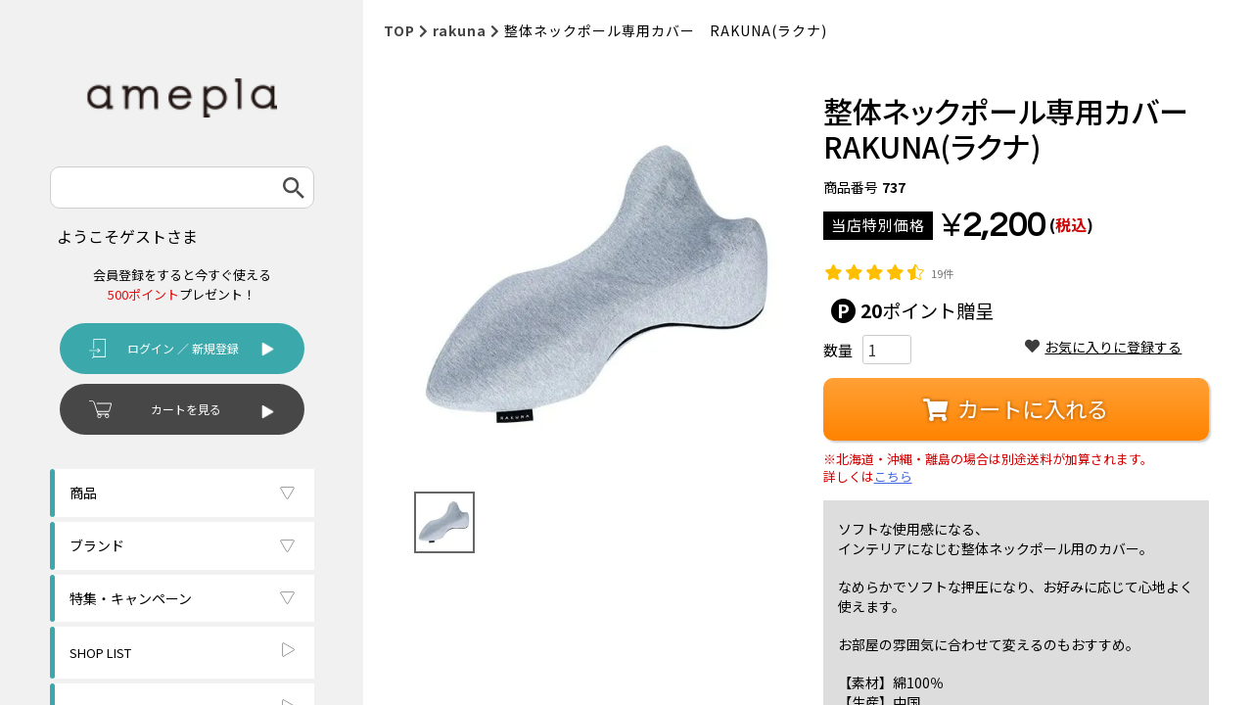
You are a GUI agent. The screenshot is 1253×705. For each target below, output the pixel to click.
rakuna (460, 30)
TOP (399, 30)
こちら (893, 477)
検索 (293, 187)
